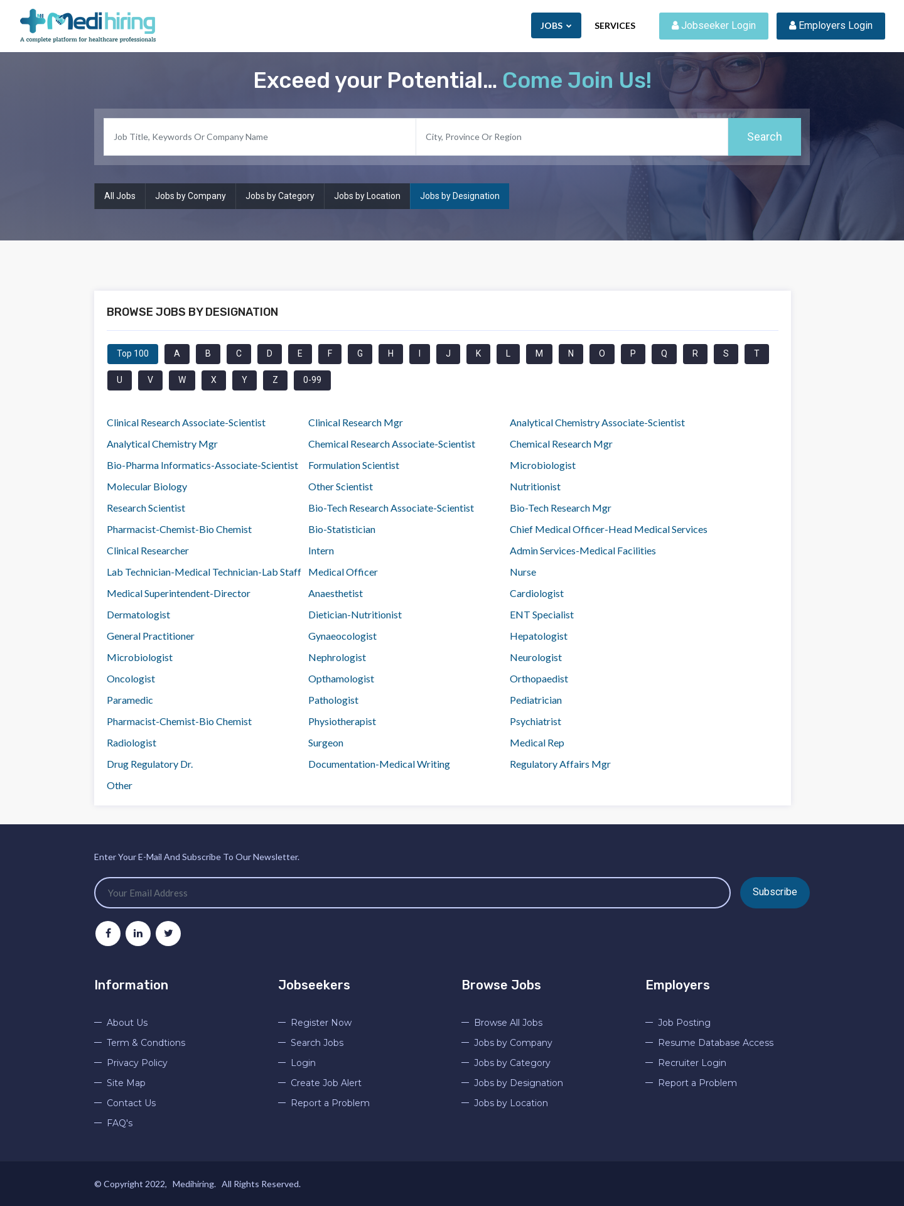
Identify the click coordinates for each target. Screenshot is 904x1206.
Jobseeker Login (714, 25)
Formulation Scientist (353, 465)
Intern (321, 550)
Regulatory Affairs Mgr (560, 764)
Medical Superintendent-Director (178, 593)
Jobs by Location (367, 196)
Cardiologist (537, 593)
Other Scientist (340, 486)
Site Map (126, 1083)
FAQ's (119, 1123)
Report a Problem (330, 1103)
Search (764, 136)
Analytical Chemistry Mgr (162, 444)
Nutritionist (535, 486)
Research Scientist (146, 508)
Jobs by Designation (460, 196)
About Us (127, 1022)
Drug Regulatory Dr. (150, 764)
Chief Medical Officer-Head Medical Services (609, 529)
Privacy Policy (137, 1063)
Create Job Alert (326, 1083)
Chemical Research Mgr (561, 444)
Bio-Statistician (341, 529)
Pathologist (333, 700)
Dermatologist (138, 614)
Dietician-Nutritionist (355, 614)
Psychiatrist (535, 721)
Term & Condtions (146, 1042)
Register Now (321, 1022)
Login (303, 1063)
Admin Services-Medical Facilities (583, 550)
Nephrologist (337, 657)
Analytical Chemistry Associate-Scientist (597, 422)
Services (615, 25)
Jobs (556, 25)
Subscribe (775, 892)
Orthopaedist (539, 678)
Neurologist (536, 657)
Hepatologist (539, 636)
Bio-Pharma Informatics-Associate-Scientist (202, 465)
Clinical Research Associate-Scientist (186, 422)
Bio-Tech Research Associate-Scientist (391, 508)
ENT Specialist (542, 614)
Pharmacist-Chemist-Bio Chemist (179, 529)
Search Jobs (317, 1042)
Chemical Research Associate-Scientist (391, 444)
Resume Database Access (715, 1042)
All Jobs (120, 196)
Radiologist (131, 742)
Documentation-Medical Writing (379, 764)
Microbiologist (543, 465)
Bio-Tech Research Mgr (560, 508)
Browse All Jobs (508, 1022)
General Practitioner (151, 636)
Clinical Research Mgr (355, 422)
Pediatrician (536, 700)
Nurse (523, 572)
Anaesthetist (335, 593)
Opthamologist (341, 678)
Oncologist (131, 678)
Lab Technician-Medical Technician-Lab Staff (204, 572)
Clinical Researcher (148, 550)
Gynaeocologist (342, 636)
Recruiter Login (692, 1063)
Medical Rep (537, 742)
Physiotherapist (342, 721)
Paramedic (130, 700)
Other (119, 785)
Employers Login (831, 25)
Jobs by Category (280, 196)
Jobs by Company (190, 196)
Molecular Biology (147, 486)
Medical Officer (343, 572)
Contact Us (131, 1103)
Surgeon (325, 742)
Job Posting (684, 1022)
